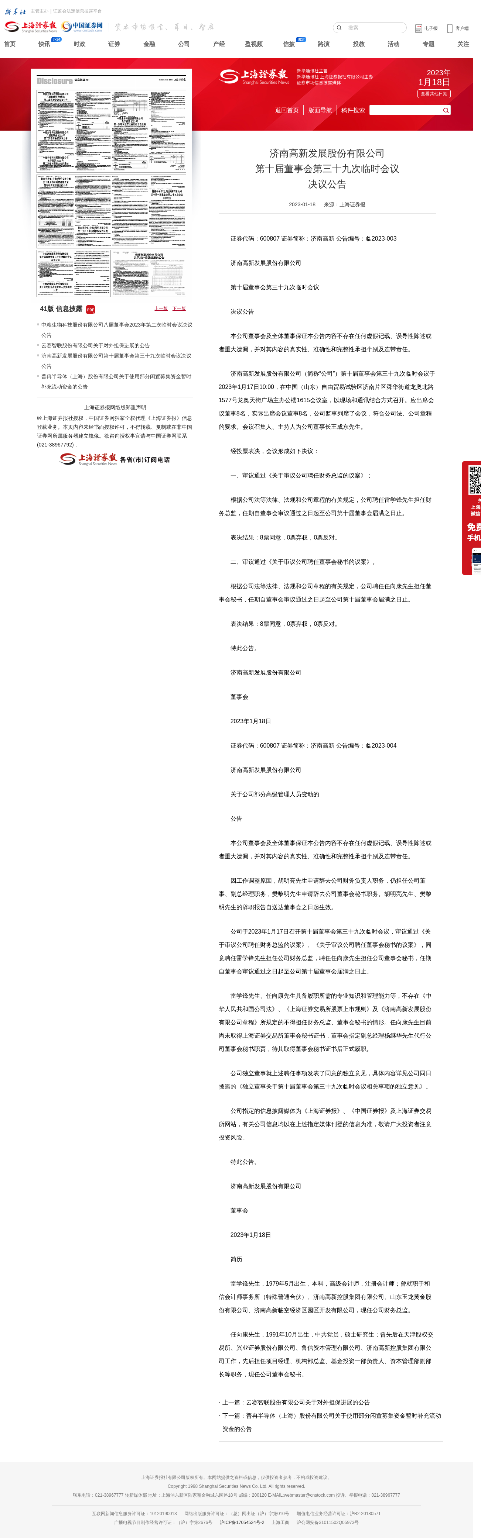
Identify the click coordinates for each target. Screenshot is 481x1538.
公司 (184, 44)
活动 (393, 44)
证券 (114, 44)
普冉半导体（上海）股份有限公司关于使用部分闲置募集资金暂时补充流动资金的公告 (116, 381)
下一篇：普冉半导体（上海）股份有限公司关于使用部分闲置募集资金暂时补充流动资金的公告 (331, 1422)
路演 (324, 44)
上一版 (161, 308)
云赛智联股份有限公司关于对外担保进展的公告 (95, 345)
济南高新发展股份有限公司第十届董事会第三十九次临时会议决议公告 (116, 361)
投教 (359, 44)
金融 (149, 44)
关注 (463, 44)
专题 (428, 44)
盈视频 (254, 44)
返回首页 (287, 110)
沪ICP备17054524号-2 (242, 1522)
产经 (219, 44)
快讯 (44, 44)
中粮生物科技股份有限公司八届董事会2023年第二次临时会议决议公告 (116, 330)
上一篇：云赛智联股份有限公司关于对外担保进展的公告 (296, 1402)
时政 (79, 44)
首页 (10, 44)
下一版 (179, 308)
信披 (289, 44)
